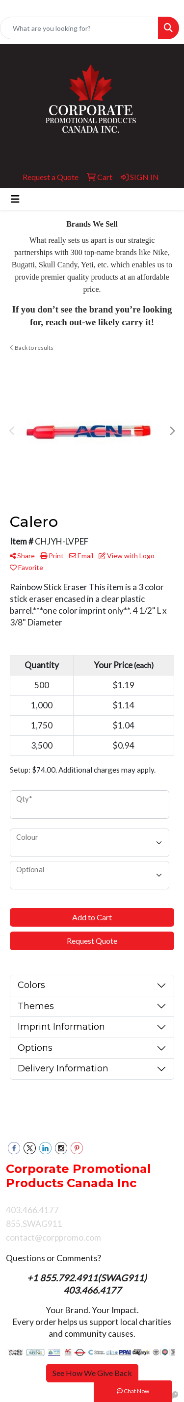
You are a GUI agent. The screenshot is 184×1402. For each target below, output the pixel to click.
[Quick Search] (79, 28)
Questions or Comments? (53, 1258)
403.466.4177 (92, 1290)
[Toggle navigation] (15, 199)
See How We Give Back (92, 1372)
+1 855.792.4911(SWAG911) (88, 1277)
